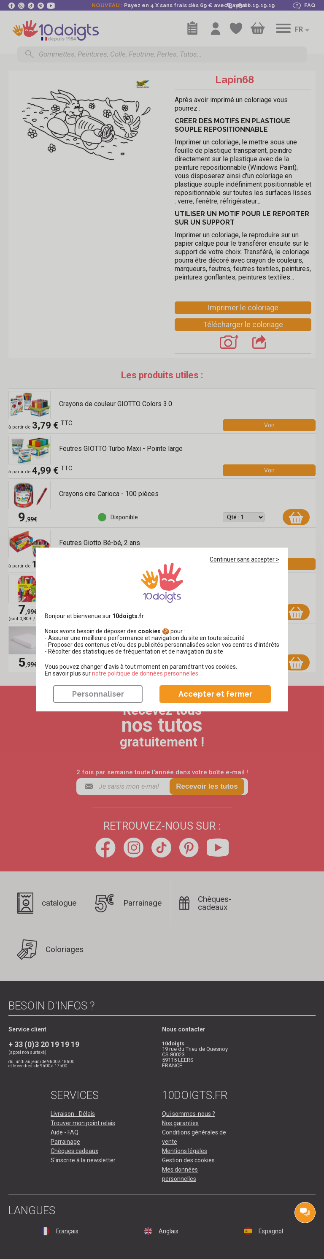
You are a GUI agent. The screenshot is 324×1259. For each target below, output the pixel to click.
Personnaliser (98, 693)
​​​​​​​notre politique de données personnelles (145, 673)
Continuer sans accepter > (244, 559)
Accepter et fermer (215, 693)
